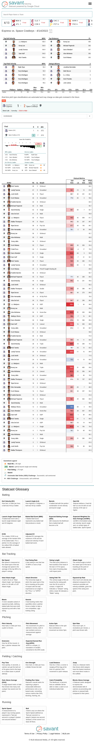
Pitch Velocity (7, 623)
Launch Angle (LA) (32, 501)
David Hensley (15, 210)
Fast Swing (12, 470)
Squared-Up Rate (79, 578)
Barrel (11, 467)
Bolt (27, 708)
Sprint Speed (7, 708)
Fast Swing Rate (31, 560)
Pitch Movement (32, 623)
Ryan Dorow (14, 225)
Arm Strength (30, 663)
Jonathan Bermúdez (69, 67)
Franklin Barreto (16, 202)
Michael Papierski (68, 46)
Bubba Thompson (16, 222)
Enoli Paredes (67, 79)
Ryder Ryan (21, 67)
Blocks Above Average (81, 680)
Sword (10, 473)
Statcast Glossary (15, 489)
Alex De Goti (15, 214)
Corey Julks (14, 241)
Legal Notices (55, 734)
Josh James (67, 83)
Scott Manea (67, 57)
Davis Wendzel (67, 49)
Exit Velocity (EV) (8, 501)
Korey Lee (22, 46)
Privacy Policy (42, 734)
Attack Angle (77, 560)
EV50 (4, 534)
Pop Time (5, 663)
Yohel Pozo (14, 249)
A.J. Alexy (66, 75)
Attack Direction (31, 578)
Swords (28, 599)
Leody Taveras (23, 49)
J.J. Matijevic (23, 42)
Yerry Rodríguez (23, 71)
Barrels (51, 501)
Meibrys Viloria (15, 316)
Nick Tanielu (22, 57)
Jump (75, 663)
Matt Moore (67, 71)
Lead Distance (54, 663)
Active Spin (53, 623)
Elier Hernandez (16, 229)
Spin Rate (76, 623)
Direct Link (6, 111)
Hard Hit (11, 464)
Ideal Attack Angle (8, 578)
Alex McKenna (67, 53)
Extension (5, 641)
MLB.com (66, 734)
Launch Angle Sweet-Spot (11, 516)
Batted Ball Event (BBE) (34, 516)
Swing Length (54, 560)
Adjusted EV (30, 534)
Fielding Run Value (32, 680)
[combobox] (47, 14)
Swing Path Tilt (54, 578)
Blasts (4, 599)
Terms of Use (29, 734)
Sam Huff (22, 53)
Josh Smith (14, 194)
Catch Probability (55, 680)
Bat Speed (6, 560)
